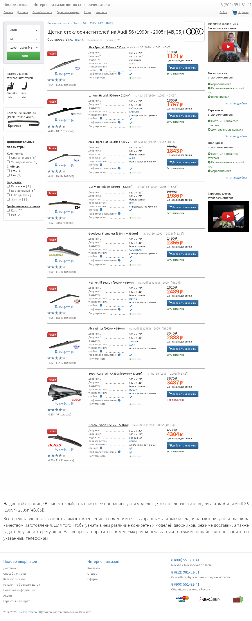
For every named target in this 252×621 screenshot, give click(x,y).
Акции (87, 12)
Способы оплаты (42, 12)
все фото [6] (64, 165)
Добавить (182, 67)
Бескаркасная (21, 191)
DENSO (133, 441)
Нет (14, 175)
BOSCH (133, 389)
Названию (94, 40)
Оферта (92, 579)
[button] (24, 29)
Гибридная (19, 195)
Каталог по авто (14, 579)
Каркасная (19, 186)
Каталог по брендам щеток (21, 584)
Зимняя (17, 199)
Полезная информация (19, 590)
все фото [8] (64, 261)
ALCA (132, 63)
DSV (131, 203)
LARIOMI (134, 111)
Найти (24, 56)
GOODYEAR (135, 249)
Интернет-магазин (103, 561)
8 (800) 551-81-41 (185, 559)
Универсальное (22, 162)
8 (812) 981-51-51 (185, 572)
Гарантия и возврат (68, 12)
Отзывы (92, 573)
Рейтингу (113, 40)
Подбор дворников (20, 561)
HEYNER (133, 298)
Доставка (22, 12)
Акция (52, 53)
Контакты (101, 12)
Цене (79, 40)
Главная (8, 12)
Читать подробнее (236, 103)
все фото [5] (64, 74)
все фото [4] (64, 120)
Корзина (239, 13)
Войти (223, 12)
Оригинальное (21, 158)
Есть (14, 171)
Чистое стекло (57, 4)
